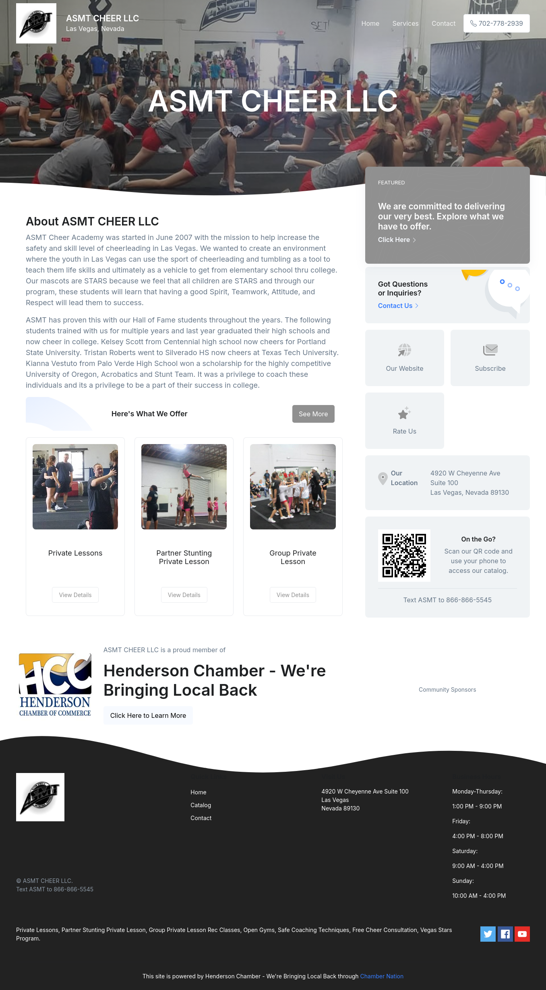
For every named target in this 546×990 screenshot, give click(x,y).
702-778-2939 (496, 23)
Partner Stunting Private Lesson (184, 557)
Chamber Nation (382, 976)
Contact (443, 23)
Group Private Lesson (292, 557)
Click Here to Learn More (148, 715)
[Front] (38, 23)
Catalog (200, 805)
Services (405, 23)
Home (371, 23)
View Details (75, 594)
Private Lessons (75, 553)
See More (313, 414)
